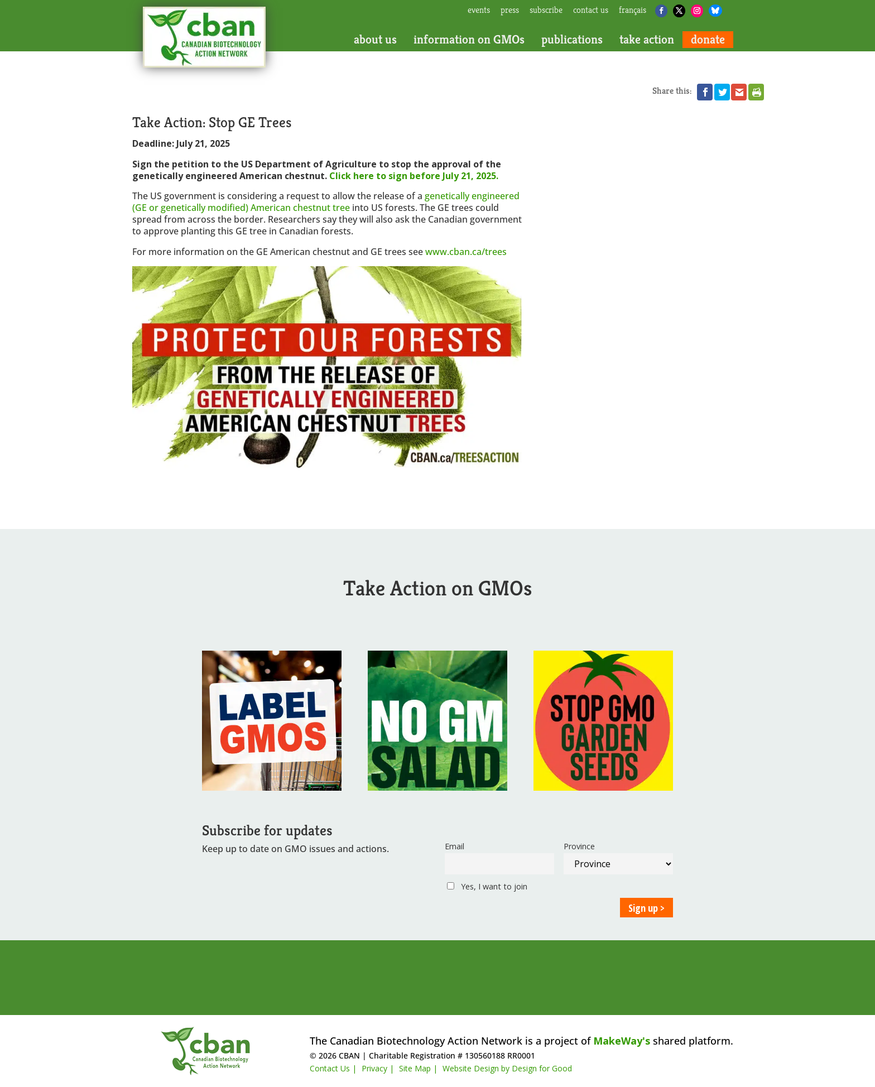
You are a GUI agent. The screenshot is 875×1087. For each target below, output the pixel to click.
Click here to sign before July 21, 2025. (413, 176)
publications (572, 40)
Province (579, 846)
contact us (590, 11)
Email (454, 846)
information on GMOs (469, 40)
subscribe (546, 11)
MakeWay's (621, 1040)
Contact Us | (333, 1068)
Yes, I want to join (487, 886)
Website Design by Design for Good (507, 1068)
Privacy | (378, 1068)
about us (375, 40)
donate (708, 40)
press (510, 11)
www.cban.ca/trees (466, 252)
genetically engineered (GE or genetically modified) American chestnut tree (326, 202)
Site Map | (418, 1068)
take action (646, 40)
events (479, 11)
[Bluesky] (715, 10)
